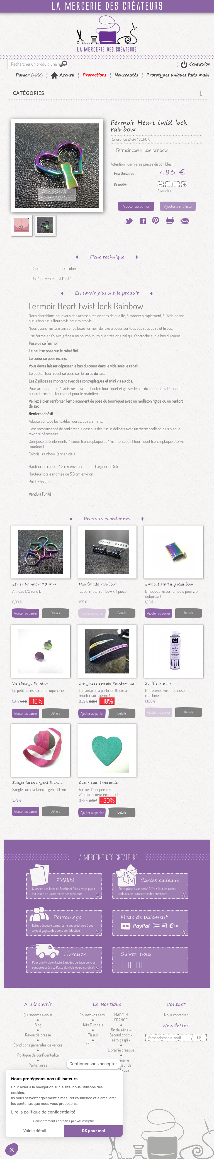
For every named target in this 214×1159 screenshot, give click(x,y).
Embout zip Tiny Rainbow (169, 584)
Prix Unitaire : (124, 173)
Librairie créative (121, 1050)
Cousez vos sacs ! (92, 1014)
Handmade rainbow (97, 584)
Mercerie (93, 1045)
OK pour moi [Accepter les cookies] (93, 1131)
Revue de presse (38, 1035)
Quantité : (121, 185)
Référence (119, 139)
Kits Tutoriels (93, 1024)
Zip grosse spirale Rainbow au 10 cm (106, 683)
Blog (38, 1024)
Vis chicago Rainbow (30, 683)
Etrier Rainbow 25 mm (34, 584)
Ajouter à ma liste (178, 206)
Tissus (93, 1035)
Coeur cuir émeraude (98, 782)
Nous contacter (176, 1014)
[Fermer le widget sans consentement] (94, 1064)
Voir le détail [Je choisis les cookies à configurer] (34, 1131)
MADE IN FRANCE (121, 1017)
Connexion (199, 64)
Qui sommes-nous (37, 1014)
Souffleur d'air (158, 683)
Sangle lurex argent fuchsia (37, 782)
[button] (11, 1149)
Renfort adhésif (41, 413)
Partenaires (38, 1065)
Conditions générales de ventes (38, 1045)
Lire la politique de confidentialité (43, 1112)
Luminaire (121, 1060)
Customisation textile (93, 1057)
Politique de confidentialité (38, 1055)
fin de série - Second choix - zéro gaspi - (121, 1035)
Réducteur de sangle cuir (121, 1067)
